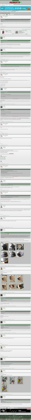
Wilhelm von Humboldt (7, 121)
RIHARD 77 (6, 265)
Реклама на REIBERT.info (15, 10)
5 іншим (11, 265)
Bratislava (4, 267)
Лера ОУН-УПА (2, 265)
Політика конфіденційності (18, 417)
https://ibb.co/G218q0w (2, 157)
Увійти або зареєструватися (15, 0)
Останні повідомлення (2, 5)
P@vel (4, 229)
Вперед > (12, 14)
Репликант (4, 294)
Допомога (10, 417)
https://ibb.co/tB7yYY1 (4, 156)
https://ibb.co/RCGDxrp (3, 158)
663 (1, 215)
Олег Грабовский (5, 88)
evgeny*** (2, 292)
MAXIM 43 (9, 265)
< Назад (1, 14)
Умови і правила (13, 417)
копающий (4, 180)
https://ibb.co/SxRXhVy (3, 159)
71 (10, 14)
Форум (1, 4)
